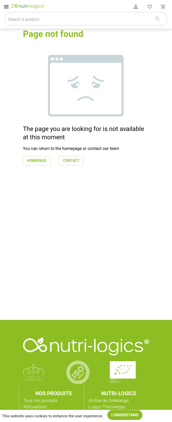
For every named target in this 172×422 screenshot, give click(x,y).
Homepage (36, 160)
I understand (125, 415)
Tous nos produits (40, 400)
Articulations (35, 406)
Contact (71, 160)
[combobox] (79, 19)
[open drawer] (6, 7)
